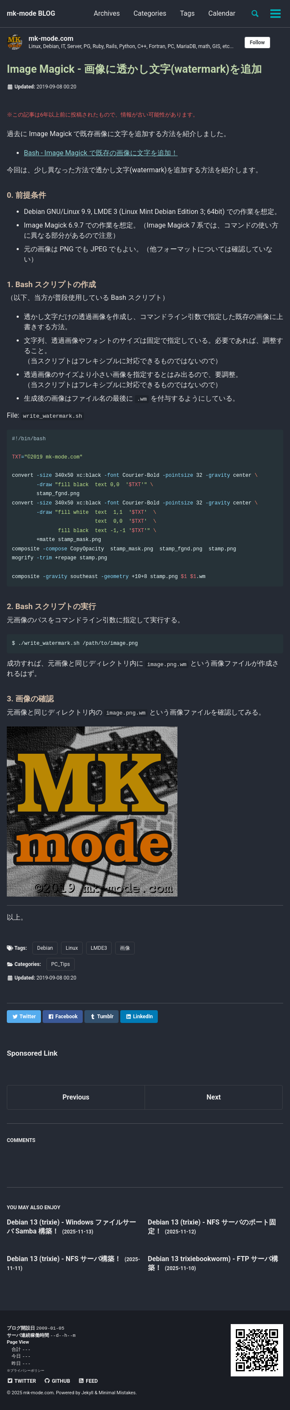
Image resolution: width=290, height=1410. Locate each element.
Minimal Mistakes (117, 1393)
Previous (75, 1097)
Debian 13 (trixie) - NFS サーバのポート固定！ (212, 1226)
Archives (107, 13)
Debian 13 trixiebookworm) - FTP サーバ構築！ (213, 1263)
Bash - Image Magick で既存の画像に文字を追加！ (101, 153)
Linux (72, 948)
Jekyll (87, 1393)
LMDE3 (99, 948)
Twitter (21, 1381)
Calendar (222, 13)
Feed (88, 1381)
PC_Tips (60, 964)
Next (213, 1097)
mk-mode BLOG (31, 13)
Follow (257, 43)
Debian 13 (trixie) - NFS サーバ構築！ (65, 1259)
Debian (45, 948)
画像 (125, 948)
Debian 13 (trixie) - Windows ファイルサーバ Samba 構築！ (71, 1226)
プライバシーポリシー (27, 1370)
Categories (149, 13)
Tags (187, 13)
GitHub (57, 1381)
